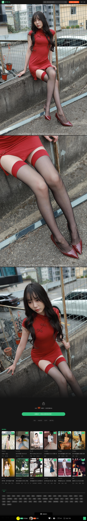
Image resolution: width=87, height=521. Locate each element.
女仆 (20, 501)
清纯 (9, 483)
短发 (9, 501)
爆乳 (76, 501)
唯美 (45, 483)
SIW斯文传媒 (19, 478)
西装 (83, 483)
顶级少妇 (18, 456)
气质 (81, 501)
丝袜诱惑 (10, 498)
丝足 (22, 483)
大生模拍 (46, 451)
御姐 (50, 501)
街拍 (4, 504)
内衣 (81, 496)
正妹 (52, 483)
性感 (14, 496)
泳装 (62, 501)
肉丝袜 (62, 456)
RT (29, 498)
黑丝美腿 (56, 501)
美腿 (59, 456)
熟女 (35, 501)
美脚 (73, 456)
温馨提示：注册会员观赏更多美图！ (43, 414)
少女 (67, 501)
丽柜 (73, 478)
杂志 (4, 498)
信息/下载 (68, 518)
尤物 (16, 498)
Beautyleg (60, 478)
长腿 (62, 483)
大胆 (77, 498)
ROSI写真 (18, 451)
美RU (76, 496)
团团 (37, 518)
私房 (71, 496)
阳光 (30, 501)
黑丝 (18, 496)
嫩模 (50, 496)
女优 (4, 501)
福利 (28, 496)
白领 (76, 483)
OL (30, 483)
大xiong (65, 496)
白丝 (71, 501)
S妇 (81, 498)
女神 (55, 496)
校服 (6, 483)
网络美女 (4, 451)
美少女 (37, 456)
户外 (3, 456)
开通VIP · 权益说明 (74, 2)
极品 (33, 496)
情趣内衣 (39, 496)
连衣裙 (6, 456)
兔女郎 (9, 504)
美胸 (60, 496)
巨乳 (25, 501)
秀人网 (31, 451)
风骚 (45, 501)
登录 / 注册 (83, 2)
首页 (14, 5)
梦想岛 (7, 2)
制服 (34, 498)
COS (4, 496)
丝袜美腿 (18, 483)
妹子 (23, 496)
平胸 (31, 456)
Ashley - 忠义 (5, 453)
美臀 (67, 498)
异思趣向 (25, 518)
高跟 (22, 456)
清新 (55, 483)
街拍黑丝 (40, 483)
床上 (62, 498)
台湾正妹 (46, 478)
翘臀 (72, 498)
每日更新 (33, 5)
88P (61, 518)
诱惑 (9, 496)
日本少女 (15, 501)
